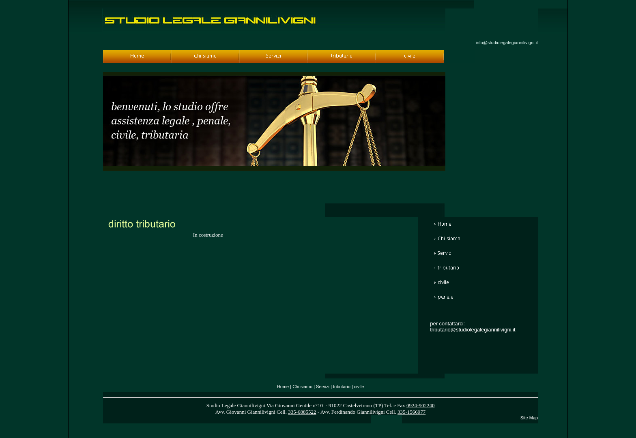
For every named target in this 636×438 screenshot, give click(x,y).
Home (283, 386)
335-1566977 (411, 412)
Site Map (529, 417)
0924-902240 (420, 405)
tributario (341, 386)
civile (359, 386)
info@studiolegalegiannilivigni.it (507, 42)
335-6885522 (302, 412)
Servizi (322, 386)
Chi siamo (302, 386)
